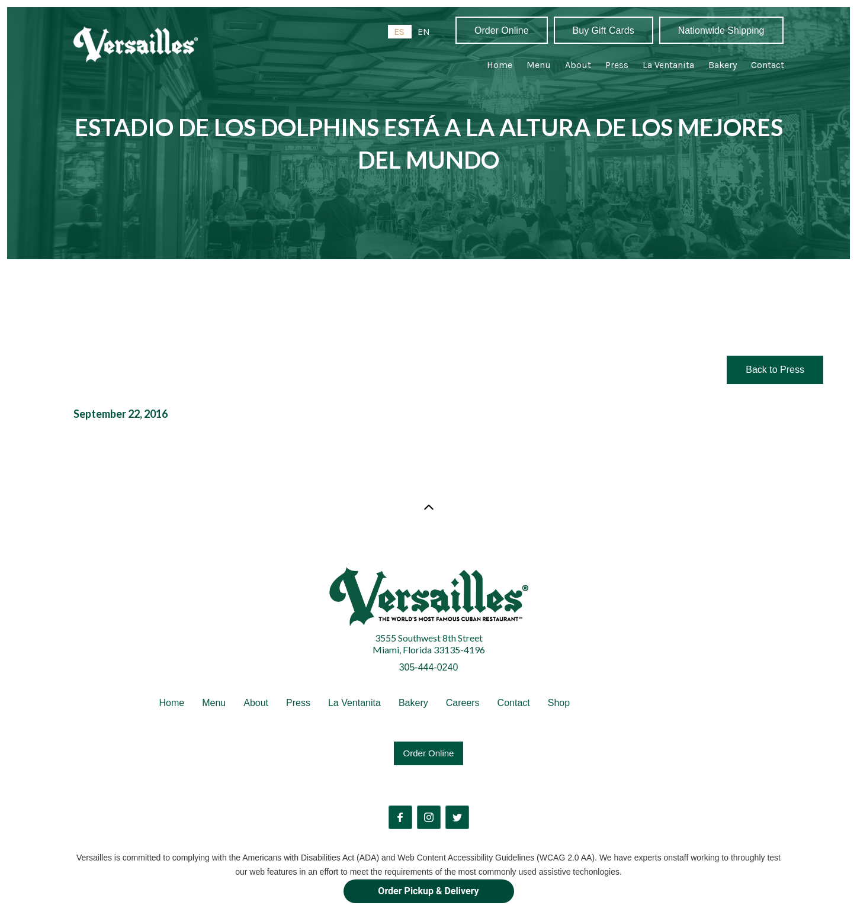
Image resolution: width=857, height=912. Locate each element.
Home (499, 64)
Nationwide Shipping (721, 30)
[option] (424, 31)
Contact (767, 64)
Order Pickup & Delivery (428, 891)
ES (399, 31)
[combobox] (400, 31)
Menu (539, 64)
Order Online (501, 30)
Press (616, 64)
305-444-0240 (428, 667)
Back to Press (775, 370)
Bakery (722, 64)
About (578, 64)
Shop (559, 703)
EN (424, 31)
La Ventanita (668, 64)
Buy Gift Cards (603, 30)
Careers (463, 703)
